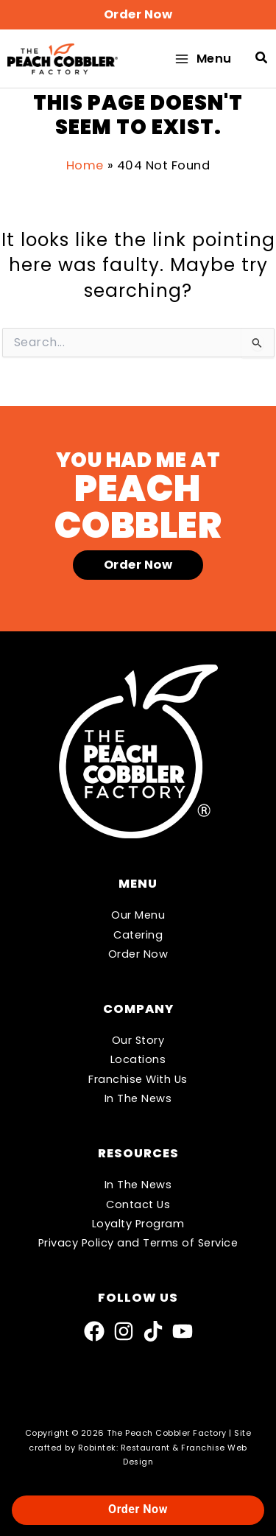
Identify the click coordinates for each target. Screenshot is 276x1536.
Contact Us (138, 1204)
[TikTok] (153, 1331)
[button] (138, 14)
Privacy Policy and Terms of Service (138, 1242)
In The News (138, 1098)
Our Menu (138, 915)
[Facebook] (94, 1331)
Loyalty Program (138, 1223)
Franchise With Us (138, 1079)
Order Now (138, 954)
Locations (138, 1059)
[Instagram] (123, 1331)
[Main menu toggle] (202, 58)
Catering (138, 934)
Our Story (138, 1040)
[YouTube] (182, 1331)
